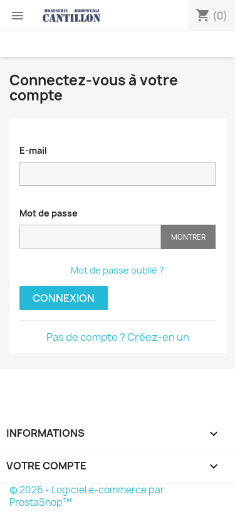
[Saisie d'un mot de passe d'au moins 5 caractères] (90, 237)
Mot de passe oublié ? (117, 270)
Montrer (188, 237)
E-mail (33, 150)
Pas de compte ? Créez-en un (117, 337)
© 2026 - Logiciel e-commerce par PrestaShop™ (86, 496)
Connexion (64, 298)
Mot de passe (48, 213)
